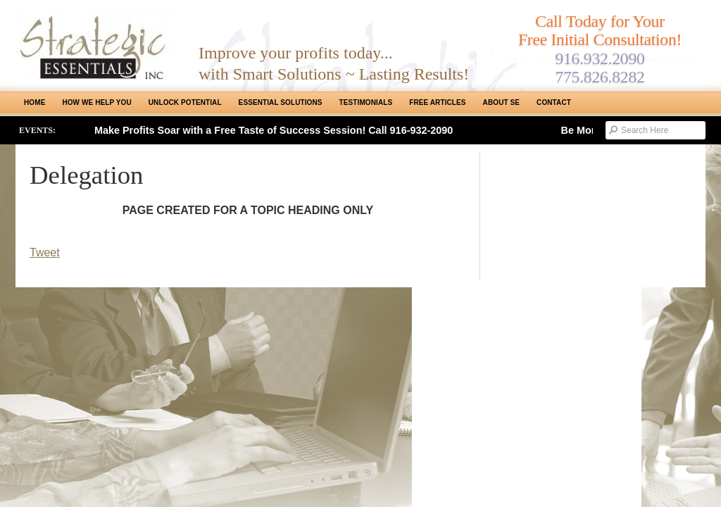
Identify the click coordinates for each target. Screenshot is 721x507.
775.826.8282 (599, 77)
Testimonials (366, 102)
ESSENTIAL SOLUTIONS (280, 102)
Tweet (45, 252)
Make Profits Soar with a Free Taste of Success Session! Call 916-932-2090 (273, 130)
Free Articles (437, 102)
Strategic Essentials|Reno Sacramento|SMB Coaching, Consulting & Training (96, 44)
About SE (501, 102)
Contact (554, 102)
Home (34, 102)
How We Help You (96, 102)
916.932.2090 (599, 58)
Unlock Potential (185, 102)
